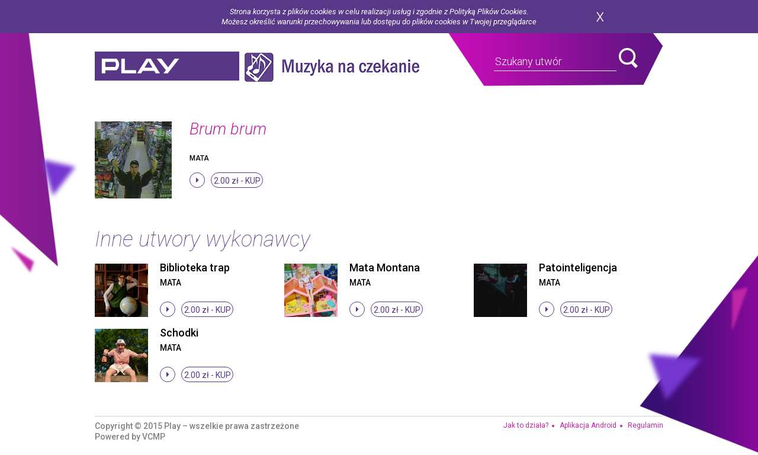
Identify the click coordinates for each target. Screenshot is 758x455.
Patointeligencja (578, 267)
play (167, 67)
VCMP (153, 436)
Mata (199, 158)
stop (197, 180)
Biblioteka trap (195, 267)
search (628, 58)
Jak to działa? (525, 425)
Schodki (179, 332)
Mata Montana (384, 267)
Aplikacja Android (588, 425)
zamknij (600, 17)
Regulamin (645, 425)
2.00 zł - (237, 180)
